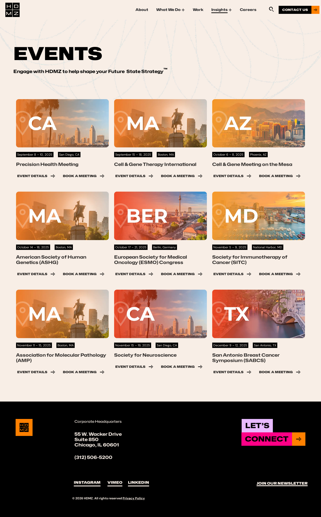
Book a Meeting (84, 176)
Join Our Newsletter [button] (282, 483)
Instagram (87, 482)
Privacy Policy (134, 498)
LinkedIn (138, 482)
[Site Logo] (12, 9)
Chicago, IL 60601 (96, 445)
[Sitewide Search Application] (271, 9)
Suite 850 (86, 439)
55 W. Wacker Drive (98, 434)
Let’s (257, 425)
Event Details (36, 176)
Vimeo (114, 482)
